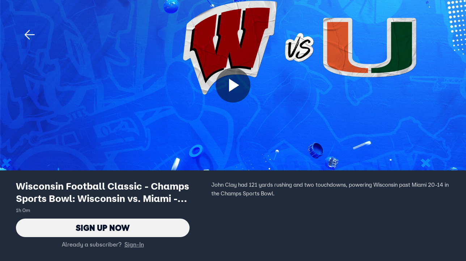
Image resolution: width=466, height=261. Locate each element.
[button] (29, 35)
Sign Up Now (103, 228)
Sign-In (134, 244)
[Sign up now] (233, 85)
